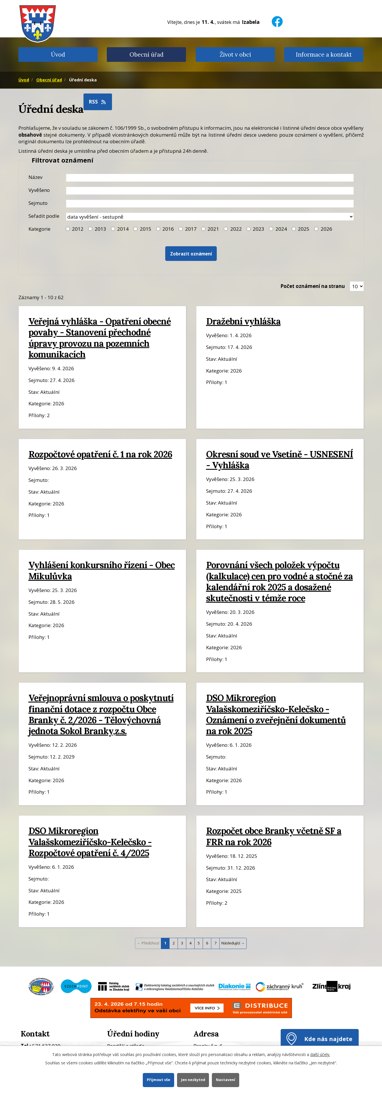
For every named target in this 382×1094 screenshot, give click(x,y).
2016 (168, 229)
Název (35, 177)
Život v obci (235, 54)
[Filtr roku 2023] (248, 229)
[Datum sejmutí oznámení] (210, 204)
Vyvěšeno (39, 190)
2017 (191, 229)
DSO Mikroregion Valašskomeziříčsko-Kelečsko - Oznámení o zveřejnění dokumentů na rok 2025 (276, 714)
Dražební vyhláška (243, 321)
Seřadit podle (43, 216)
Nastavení (225, 1079)
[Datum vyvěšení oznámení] (210, 191)
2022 (236, 229)
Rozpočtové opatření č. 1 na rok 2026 (100, 454)
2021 (213, 229)
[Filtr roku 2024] (271, 229)
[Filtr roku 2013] (90, 229)
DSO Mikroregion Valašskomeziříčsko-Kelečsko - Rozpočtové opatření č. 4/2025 (90, 841)
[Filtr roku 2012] (68, 229)
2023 (258, 229)
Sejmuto (37, 203)
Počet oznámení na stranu (312, 286)
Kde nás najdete (328, 1039)
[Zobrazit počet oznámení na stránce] (357, 286)
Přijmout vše (158, 1079)
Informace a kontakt (324, 54)
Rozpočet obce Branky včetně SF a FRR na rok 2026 (273, 836)
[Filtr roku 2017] (181, 229)
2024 (281, 229)
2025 (303, 229)
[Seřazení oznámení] (210, 217)
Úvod (58, 54)
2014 (123, 229)
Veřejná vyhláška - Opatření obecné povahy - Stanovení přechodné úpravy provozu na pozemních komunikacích (99, 338)
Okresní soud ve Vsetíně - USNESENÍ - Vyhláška (279, 459)
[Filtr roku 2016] (158, 229)
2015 (145, 229)
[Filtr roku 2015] (135, 229)
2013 (100, 229)
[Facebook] (277, 18)
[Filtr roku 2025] (294, 229)
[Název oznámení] (210, 178)
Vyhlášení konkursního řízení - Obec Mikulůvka (101, 570)
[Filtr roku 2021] (203, 229)
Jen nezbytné (193, 1079)
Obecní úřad (147, 54)
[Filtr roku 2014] (113, 229)
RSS (98, 101)
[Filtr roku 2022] (226, 229)
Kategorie (39, 229)
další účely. (320, 1054)
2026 (326, 229)
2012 (77, 229)
